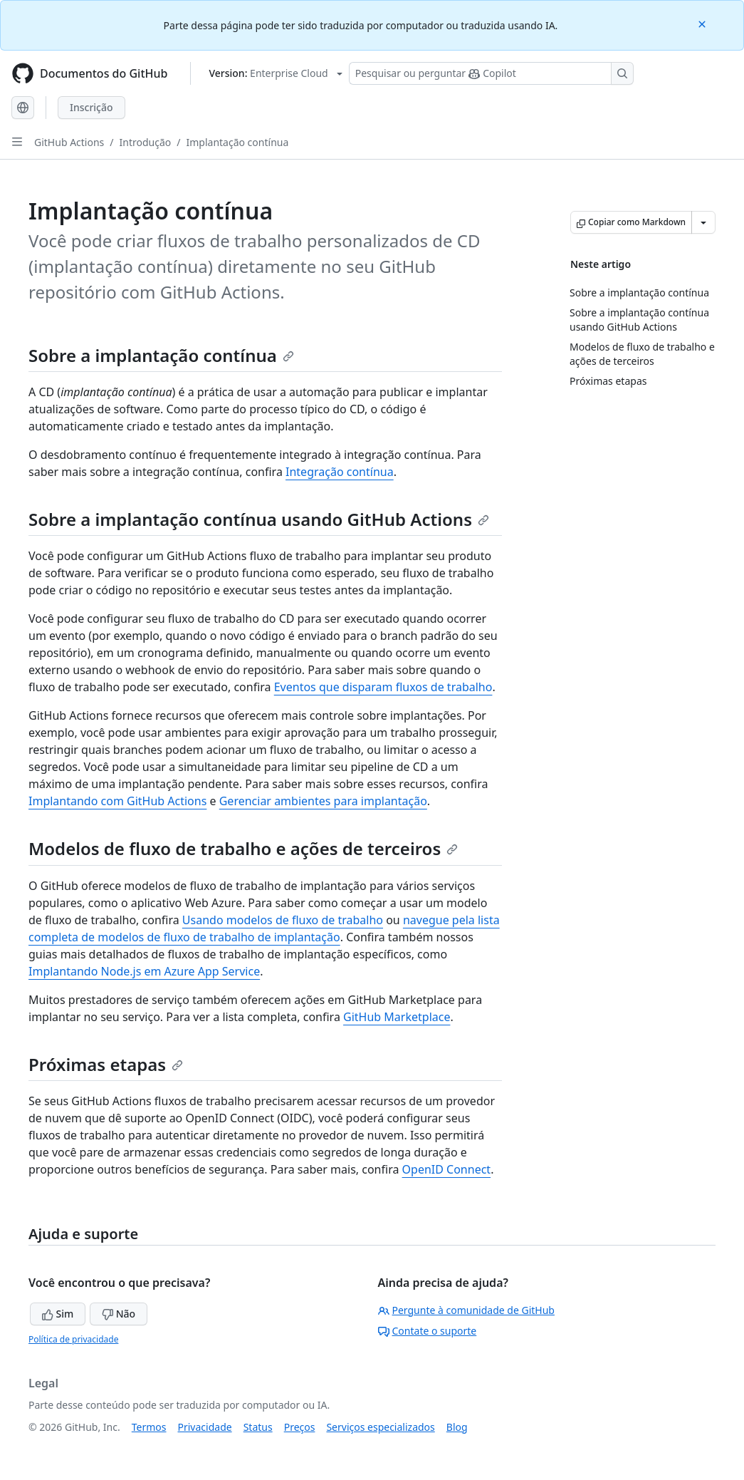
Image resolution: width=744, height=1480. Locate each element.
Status (258, 1427)
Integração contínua (339, 472)
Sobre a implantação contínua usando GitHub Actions (258, 519)
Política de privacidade (73, 1339)
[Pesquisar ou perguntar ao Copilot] (491, 73)
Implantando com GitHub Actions (117, 801)
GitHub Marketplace (396, 1017)
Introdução (146, 142)
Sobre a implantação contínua (161, 355)
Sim (57, 1313)
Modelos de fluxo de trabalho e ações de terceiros (243, 848)
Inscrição (91, 107)
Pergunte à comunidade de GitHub (466, 1310)
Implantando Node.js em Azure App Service (144, 971)
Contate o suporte (427, 1330)
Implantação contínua (237, 142)
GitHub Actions (69, 142)
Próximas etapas (105, 1064)
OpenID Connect (446, 1169)
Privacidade (205, 1427)
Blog (457, 1427)
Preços (299, 1427)
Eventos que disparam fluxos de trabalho (383, 687)
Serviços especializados (380, 1427)
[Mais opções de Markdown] (703, 222)
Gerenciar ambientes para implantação (323, 801)
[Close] (703, 23)
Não (118, 1313)
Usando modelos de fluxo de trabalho (282, 920)
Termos (149, 1427)
